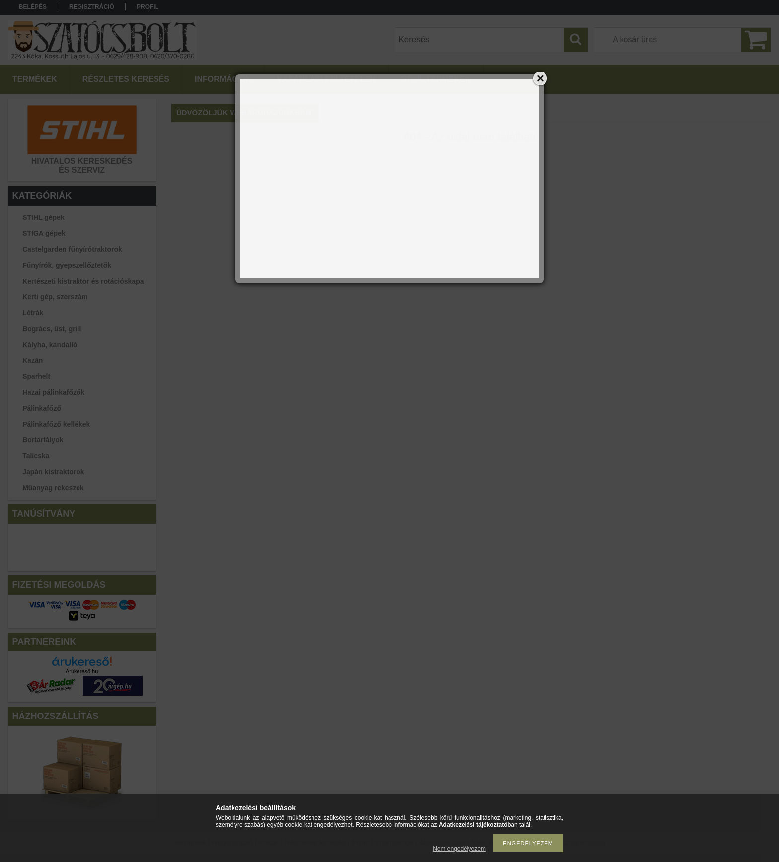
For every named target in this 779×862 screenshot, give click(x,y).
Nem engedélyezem (459, 848)
